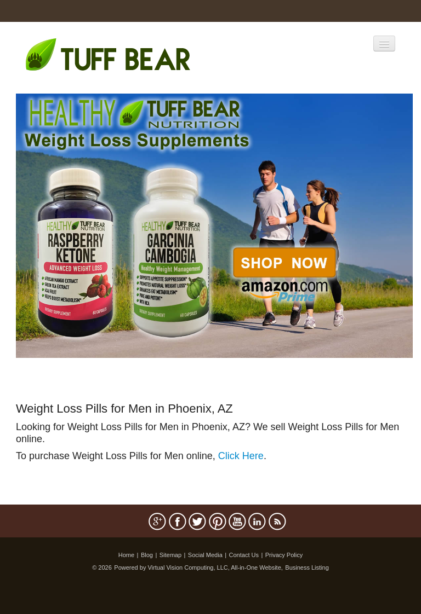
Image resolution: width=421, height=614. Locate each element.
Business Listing (307, 567)
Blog (147, 555)
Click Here (241, 455)
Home (126, 555)
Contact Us (244, 555)
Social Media (205, 555)
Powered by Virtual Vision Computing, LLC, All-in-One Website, (198, 567)
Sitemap (170, 555)
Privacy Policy (284, 555)
